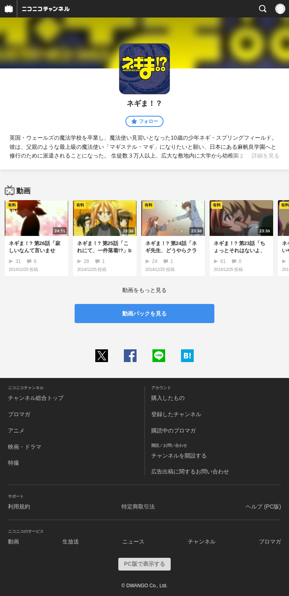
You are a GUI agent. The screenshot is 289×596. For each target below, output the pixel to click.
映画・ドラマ (24, 447)
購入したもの (168, 398)
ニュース (133, 541)
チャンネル (202, 541)
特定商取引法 (138, 506)
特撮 (13, 463)
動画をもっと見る (144, 290)
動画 (13, 541)
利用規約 (19, 506)
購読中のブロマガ (173, 430)
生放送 (70, 541)
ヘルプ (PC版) (263, 506)
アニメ (16, 430)
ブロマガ (19, 414)
